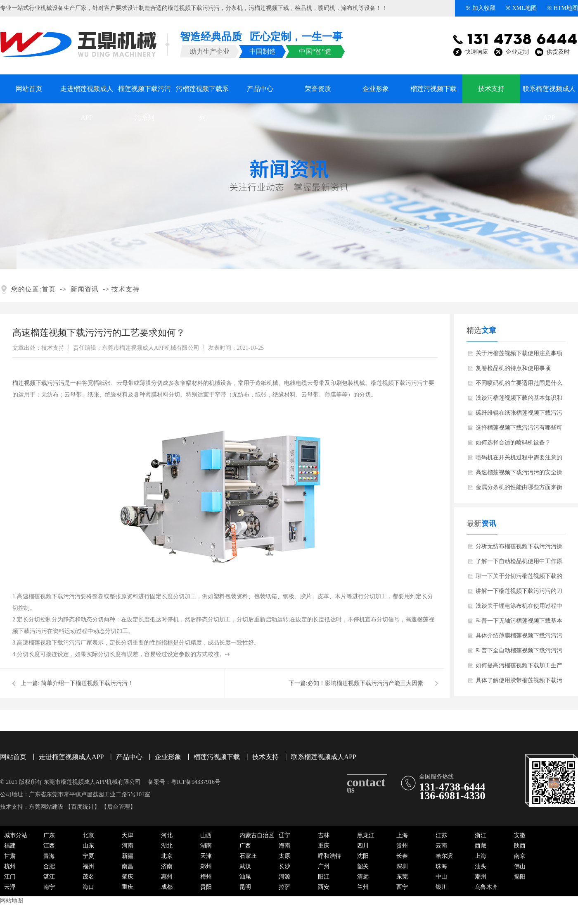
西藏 (480, 846)
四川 (363, 846)
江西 (49, 846)
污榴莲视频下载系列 (202, 94)
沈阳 (363, 856)
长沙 (284, 866)
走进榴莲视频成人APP (86, 94)
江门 (10, 877)
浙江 (480, 835)
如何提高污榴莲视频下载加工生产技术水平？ (519, 667)
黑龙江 (365, 835)
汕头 (480, 866)
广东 (49, 835)
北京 (88, 835)
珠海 (441, 866)
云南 (441, 846)
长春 (402, 856)
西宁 (402, 887)
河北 (167, 835)
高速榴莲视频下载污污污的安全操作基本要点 (519, 474)
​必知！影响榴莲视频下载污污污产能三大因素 (365, 683)
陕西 (520, 846)
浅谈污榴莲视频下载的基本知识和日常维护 (519, 400)
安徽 (520, 835)
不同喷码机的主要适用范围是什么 (519, 383)
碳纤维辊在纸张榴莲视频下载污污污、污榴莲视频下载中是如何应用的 (519, 415)
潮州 (480, 877)
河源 (284, 877)
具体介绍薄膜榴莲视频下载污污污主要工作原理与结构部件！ (519, 638)
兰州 (363, 887)
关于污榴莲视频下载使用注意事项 (519, 353)
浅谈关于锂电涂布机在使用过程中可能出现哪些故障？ (519, 608)
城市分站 (15, 835)
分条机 (234, 8)
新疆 (127, 856)
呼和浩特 (329, 856)
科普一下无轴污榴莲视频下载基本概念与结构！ (519, 623)
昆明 (245, 887)
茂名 (88, 877)
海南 (284, 846)
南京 (520, 856)
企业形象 (375, 88)
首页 (49, 289)
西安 (323, 887)
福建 (10, 846)
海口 (88, 887)
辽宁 (284, 835)
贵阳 (206, 887)
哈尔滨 (444, 856)
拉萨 (284, 887)
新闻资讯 (85, 289)
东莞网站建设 (46, 807)
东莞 (402, 877)
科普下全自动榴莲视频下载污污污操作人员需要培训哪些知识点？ (519, 652)
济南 (167, 866)
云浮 (10, 887)
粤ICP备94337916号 (195, 782)
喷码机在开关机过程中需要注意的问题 (519, 459)
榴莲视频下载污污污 (194, 8)
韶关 (363, 866)
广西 (245, 846)
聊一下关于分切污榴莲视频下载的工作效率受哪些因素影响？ (519, 578)
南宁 (49, 887)
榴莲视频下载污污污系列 (144, 94)
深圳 (402, 866)
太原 (284, 856)
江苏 (441, 835)
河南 (127, 846)
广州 (323, 866)
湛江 (49, 877)
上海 (402, 835)
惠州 (167, 877)
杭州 (10, 866)
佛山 (520, 866)
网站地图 (11, 901)
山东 (88, 846)
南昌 (127, 866)
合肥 (49, 866)
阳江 (323, 877)
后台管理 (118, 807)
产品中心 (260, 88)
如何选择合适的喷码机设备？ (513, 442)
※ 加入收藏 (480, 8)
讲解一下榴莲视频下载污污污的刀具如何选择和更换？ (519, 593)
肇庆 (127, 877)
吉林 (323, 835)
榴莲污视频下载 (433, 88)
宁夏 (88, 856)
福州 (88, 866)
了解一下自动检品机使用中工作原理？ (519, 563)
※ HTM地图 (562, 8)
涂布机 (349, 8)
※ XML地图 (521, 8)
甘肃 (10, 856)
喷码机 (326, 8)
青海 (49, 856)
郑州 (206, 866)
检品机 (303, 8)
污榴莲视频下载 (269, 8)
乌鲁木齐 (486, 887)
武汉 (245, 866)
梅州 (206, 877)
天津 (127, 835)
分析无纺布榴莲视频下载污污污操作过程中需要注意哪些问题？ (519, 548)
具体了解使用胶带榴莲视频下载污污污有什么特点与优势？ (519, 682)
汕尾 (245, 877)
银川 (441, 887)
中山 (441, 877)
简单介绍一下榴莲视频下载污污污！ (87, 683)
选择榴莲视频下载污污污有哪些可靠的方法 (519, 430)
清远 (363, 877)
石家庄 (248, 856)
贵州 (402, 846)
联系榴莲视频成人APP (549, 94)
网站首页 (29, 88)
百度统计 (82, 807)
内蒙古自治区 (256, 835)
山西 (206, 835)
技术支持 (491, 88)
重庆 (323, 846)
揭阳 (520, 877)
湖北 (167, 846)
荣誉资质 (318, 88)
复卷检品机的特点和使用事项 (513, 368)
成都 (167, 887)
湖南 (206, 846)
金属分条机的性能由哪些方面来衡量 (519, 489)
